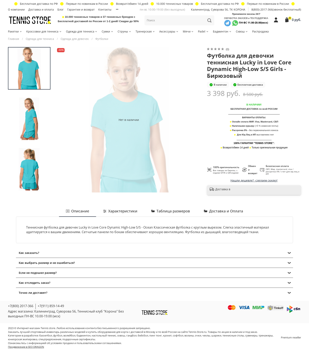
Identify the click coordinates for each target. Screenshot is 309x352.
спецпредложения (49, 339)
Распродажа (260, 31)
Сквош (242, 31)
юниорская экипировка (22, 339)
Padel (203, 31)
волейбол (69, 335)
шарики (216, 335)
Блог (60, 9)
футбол (57, 335)
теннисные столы (233, 335)
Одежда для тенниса (82, 31)
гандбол (131, 335)
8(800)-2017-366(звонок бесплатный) (276, 9)
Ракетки (15, 31)
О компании (16, 9)
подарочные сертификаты (78, 339)
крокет (167, 335)
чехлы (206, 335)
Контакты (104, 9)
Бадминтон (222, 31)
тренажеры (266, 335)
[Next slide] (29, 188)
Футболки (101, 39)
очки (198, 335)
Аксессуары (169, 31)
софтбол (178, 335)
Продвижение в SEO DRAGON (26, 347)
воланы (189, 335)
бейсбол (143, 335)
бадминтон (84, 335)
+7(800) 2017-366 (20, 306)
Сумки (107, 31)
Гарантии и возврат (81, 9)
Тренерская (145, 31)
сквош (121, 335)
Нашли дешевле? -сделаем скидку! (254, 180)
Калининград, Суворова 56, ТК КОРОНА (218, 9)
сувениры (251, 335)
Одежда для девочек (75, 39)
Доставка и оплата (41, 9)
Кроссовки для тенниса (44, 31)
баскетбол (45, 335)
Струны (124, 31)
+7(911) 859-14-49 (51, 306)
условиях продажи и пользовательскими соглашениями (86, 343)
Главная (13, 39)
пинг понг (155, 335)
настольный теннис (104, 335)
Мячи (188, 31)
